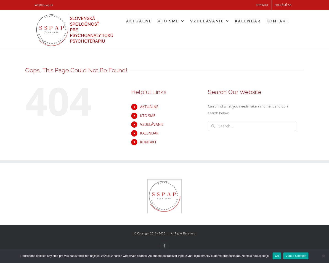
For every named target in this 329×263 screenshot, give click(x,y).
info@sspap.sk (43, 5)
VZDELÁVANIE (152, 124)
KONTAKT (148, 142)
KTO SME (147, 115)
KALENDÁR (149, 133)
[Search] (213, 126)
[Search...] (252, 126)
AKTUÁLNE (149, 106)
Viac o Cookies (296, 256)
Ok (277, 256)
